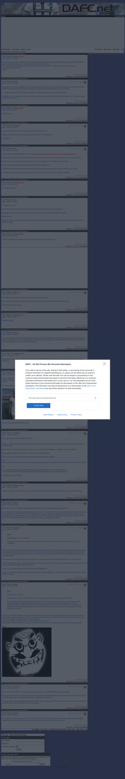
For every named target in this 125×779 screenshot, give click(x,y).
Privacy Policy (76, 415)
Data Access (62, 415)
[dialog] (62, 389)
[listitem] (62, 398)
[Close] (105, 364)
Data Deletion (48, 415)
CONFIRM (38, 405)
